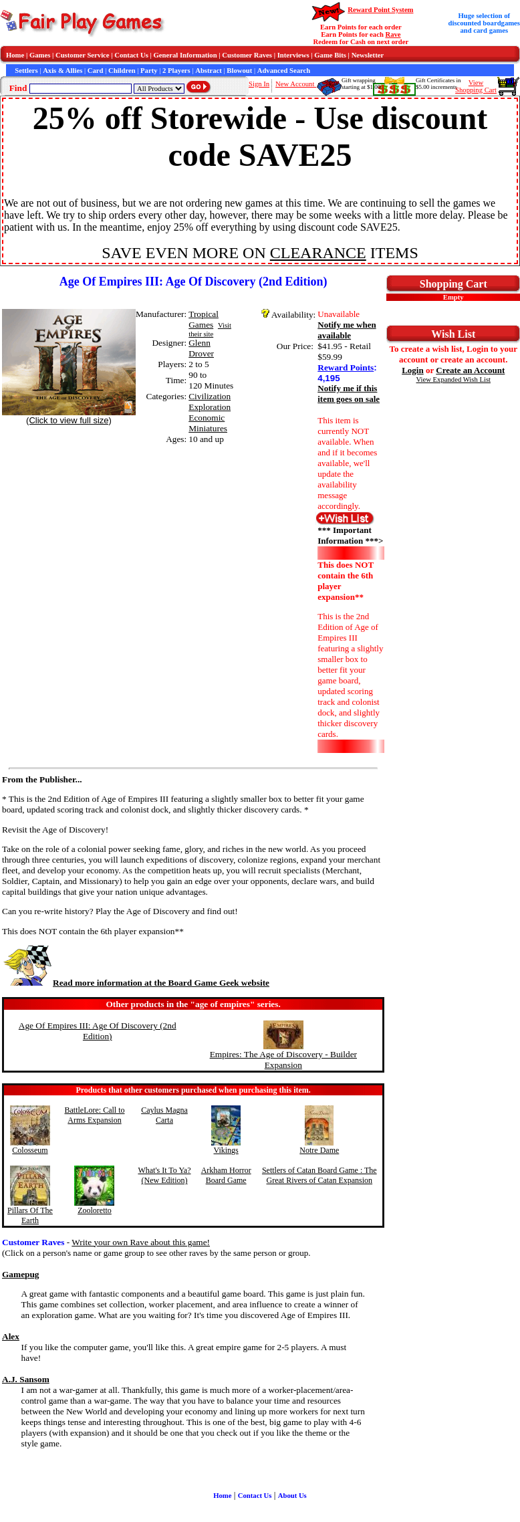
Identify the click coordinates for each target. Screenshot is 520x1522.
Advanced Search (283, 70)
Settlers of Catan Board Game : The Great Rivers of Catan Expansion (319, 1175)
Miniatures (207, 428)
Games (39, 55)
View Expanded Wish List (453, 379)
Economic (206, 418)
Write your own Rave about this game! (141, 1242)
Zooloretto (95, 1210)
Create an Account (470, 370)
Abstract (208, 70)
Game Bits (330, 55)
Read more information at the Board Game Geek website (135, 983)
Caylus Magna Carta (164, 1115)
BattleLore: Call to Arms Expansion (95, 1115)
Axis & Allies (62, 70)
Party (148, 70)
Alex (10, 1336)
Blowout (239, 70)
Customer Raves (247, 55)
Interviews (293, 55)
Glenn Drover (201, 348)
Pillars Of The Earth (30, 1215)
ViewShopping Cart (476, 86)
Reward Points (345, 367)
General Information (185, 55)
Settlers (26, 70)
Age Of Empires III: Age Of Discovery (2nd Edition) (97, 1030)
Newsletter (368, 55)
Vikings (226, 1150)
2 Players (176, 70)
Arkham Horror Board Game (226, 1175)
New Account (295, 84)
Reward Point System (380, 9)
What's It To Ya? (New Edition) (164, 1175)
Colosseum (29, 1150)
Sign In (259, 84)
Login (413, 370)
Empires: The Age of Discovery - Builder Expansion (283, 1059)
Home (15, 55)
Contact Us (131, 55)
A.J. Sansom (25, 1379)
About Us (292, 1495)
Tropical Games (203, 319)
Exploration (209, 407)
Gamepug (20, 1274)
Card (96, 70)
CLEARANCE (318, 252)
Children (122, 70)
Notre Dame (319, 1150)
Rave (392, 34)
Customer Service (82, 55)
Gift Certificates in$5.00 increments (438, 83)
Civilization (209, 396)
